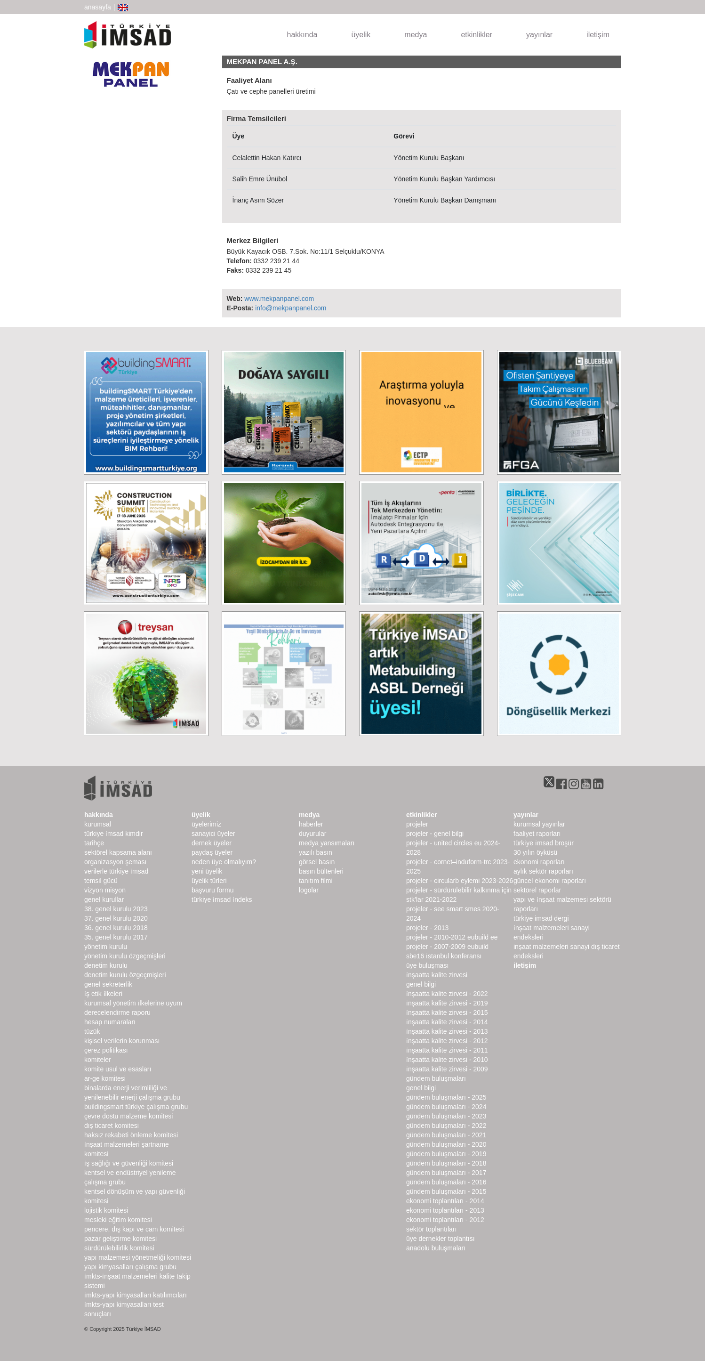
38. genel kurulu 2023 (116, 909)
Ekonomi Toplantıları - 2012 (445, 1219)
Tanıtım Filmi (316, 880)
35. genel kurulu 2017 (116, 937)
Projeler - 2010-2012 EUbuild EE (452, 937)
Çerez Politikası (106, 1050)
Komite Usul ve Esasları (117, 1069)
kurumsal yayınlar (539, 824)
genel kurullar (104, 899)
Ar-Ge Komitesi (105, 1078)
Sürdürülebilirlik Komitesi (119, 1248)
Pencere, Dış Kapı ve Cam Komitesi (134, 1229)
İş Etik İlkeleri (103, 993)
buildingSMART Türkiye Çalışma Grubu (136, 1106)
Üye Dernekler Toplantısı (440, 1238)
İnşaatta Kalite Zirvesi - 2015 (447, 1012)
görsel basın (317, 862)
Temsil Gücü (101, 880)
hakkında (302, 35)
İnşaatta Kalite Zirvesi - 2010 (447, 1059)
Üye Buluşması (427, 965)
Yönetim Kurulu (105, 946)
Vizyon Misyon (105, 890)
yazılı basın (315, 852)
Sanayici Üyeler (213, 833)
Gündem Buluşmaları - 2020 (446, 1144)
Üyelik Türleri (209, 880)
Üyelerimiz (206, 824)
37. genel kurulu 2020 (116, 918)
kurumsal (97, 824)
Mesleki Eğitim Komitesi (118, 1219)
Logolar (309, 890)
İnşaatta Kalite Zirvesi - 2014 (447, 1022)
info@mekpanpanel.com (290, 308)
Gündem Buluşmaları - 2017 (446, 1172)
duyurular (312, 833)
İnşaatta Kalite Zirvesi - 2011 (447, 1050)
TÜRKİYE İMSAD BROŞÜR (543, 843)
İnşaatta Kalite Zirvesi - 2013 (447, 1031)
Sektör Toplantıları (431, 1229)
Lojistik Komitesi (106, 1210)
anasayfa (97, 7)
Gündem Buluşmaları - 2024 (446, 1106)
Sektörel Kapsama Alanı (118, 852)
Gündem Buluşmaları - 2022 (446, 1125)
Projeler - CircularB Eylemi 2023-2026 (459, 880)
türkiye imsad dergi (541, 918)
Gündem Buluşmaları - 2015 (446, 1191)
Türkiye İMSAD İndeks (222, 899)
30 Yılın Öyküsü (535, 852)
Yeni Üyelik (207, 871)
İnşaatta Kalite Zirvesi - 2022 (447, 993)
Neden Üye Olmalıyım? (224, 862)
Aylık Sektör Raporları (543, 871)
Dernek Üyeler (212, 843)
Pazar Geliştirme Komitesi (120, 1238)
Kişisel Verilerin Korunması (122, 1041)
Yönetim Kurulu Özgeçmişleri (125, 956)
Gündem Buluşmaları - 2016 (446, 1182)
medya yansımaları (326, 843)
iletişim (597, 35)
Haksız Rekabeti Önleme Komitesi (131, 1135)
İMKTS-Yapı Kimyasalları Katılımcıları (135, 1295)
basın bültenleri (321, 871)
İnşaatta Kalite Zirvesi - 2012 (447, 1041)
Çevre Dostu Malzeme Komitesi (128, 1116)
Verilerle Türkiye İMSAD (116, 871)
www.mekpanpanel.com (279, 298)
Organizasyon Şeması (115, 862)
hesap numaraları (110, 1022)
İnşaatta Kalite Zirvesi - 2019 (447, 1003)
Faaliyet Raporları (537, 833)
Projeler (417, 824)
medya (415, 35)
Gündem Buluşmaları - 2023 (446, 1116)
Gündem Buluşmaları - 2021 (446, 1135)
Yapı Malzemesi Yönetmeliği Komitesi (137, 1257)
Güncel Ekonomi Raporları (549, 880)
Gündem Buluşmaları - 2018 (446, 1163)
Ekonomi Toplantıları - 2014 (445, 1201)
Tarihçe (94, 843)
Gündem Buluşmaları (436, 1078)
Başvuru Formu (212, 890)
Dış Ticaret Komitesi (111, 1125)
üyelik (360, 35)
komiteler (97, 1059)
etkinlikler (476, 35)
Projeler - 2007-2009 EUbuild (447, 946)
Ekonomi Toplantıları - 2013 (445, 1210)
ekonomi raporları (539, 862)
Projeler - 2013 (427, 928)
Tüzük (92, 1031)
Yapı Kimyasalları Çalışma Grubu (130, 1267)
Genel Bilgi (421, 984)
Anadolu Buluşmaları (435, 1248)
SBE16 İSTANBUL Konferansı (443, 956)
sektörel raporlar (537, 890)
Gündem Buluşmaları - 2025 (446, 1097)
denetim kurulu (106, 965)
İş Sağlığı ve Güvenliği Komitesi (128, 1163)
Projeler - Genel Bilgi (435, 833)
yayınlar (539, 35)
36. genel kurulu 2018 (116, 928)
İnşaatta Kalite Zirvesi (436, 975)
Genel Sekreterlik (108, 984)
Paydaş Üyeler (212, 852)
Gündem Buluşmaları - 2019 (446, 1154)
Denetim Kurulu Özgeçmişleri (125, 975)
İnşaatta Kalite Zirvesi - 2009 (447, 1069)
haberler (311, 824)
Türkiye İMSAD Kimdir (113, 833)
